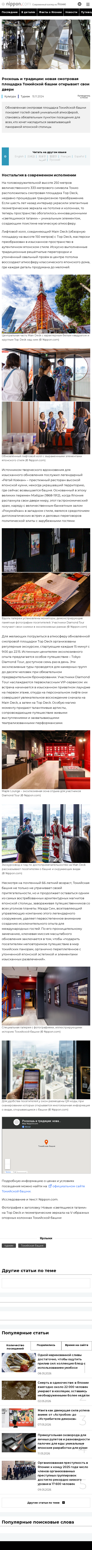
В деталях (28, 12)
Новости (71, 12)
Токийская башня (32, 1245)
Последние (10, 12)
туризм (8, 1245)
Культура (10, 96)
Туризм (25, 96)
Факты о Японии (50, 12)
